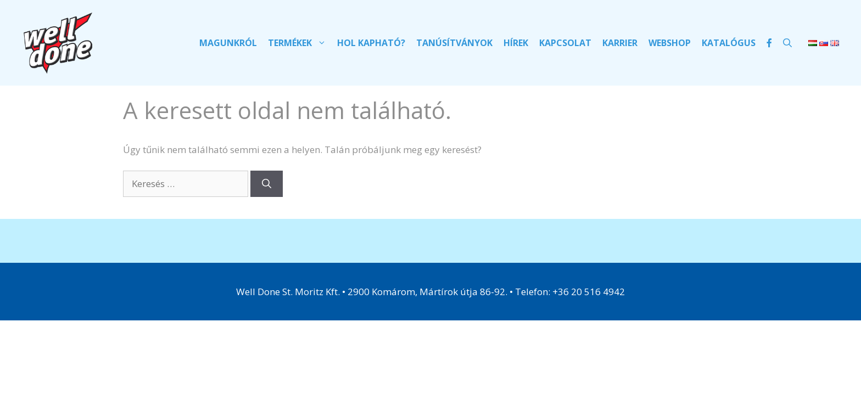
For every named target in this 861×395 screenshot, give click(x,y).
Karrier (620, 43)
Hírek (516, 43)
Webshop (669, 43)
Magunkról (228, 43)
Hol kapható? (371, 43)
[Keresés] (266, 184)
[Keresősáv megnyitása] (787, 42)
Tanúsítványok (454, 43)
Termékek (300, 42)
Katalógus (729, 43)
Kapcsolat (565, 43)
